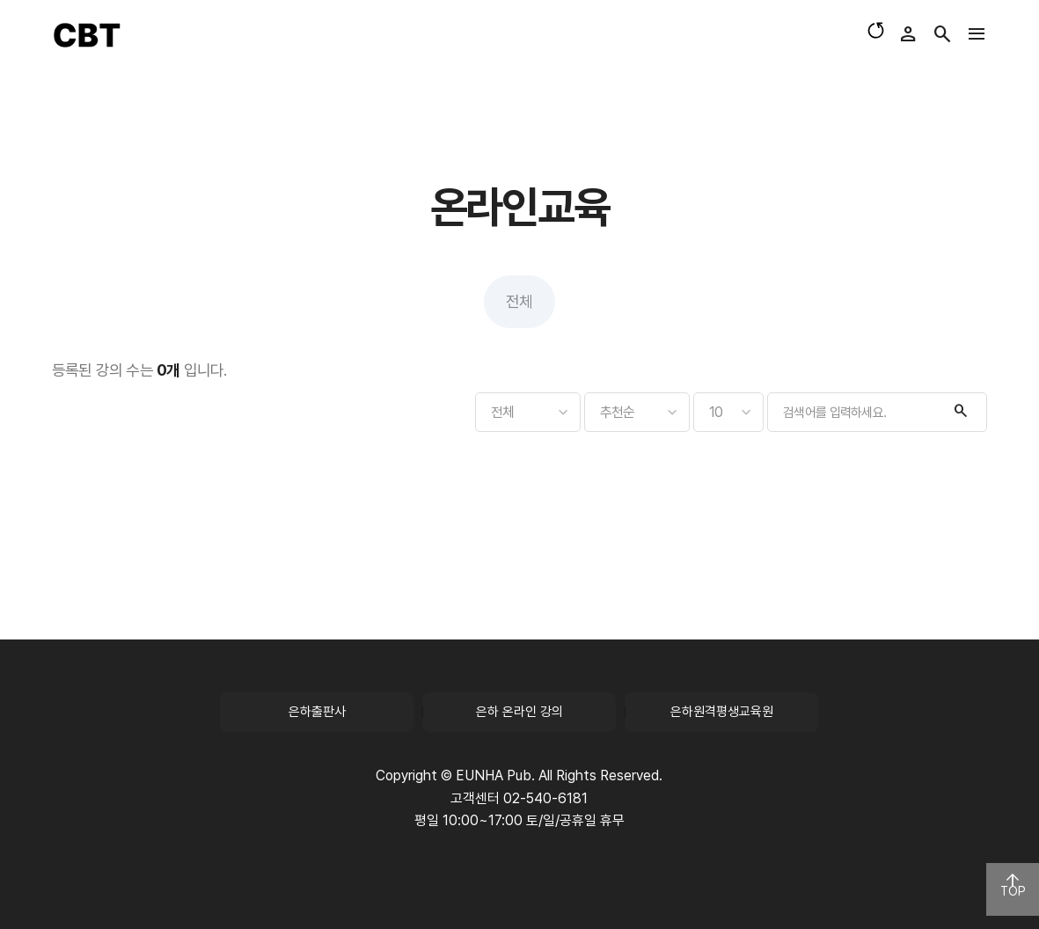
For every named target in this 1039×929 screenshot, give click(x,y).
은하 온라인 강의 (519, 712)
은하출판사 (317, 712)
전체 (519, 301)
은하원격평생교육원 (721, 712)
